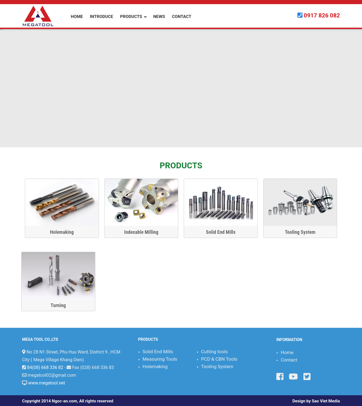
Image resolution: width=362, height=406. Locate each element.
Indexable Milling (141, 232)
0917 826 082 (322, 15)
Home (287, 352)
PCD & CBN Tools (219, 359)
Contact (289, 360)
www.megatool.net (46, 383)
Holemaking (62, 232)
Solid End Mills (220, 232)
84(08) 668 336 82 (45, 367)
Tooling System (300, 232)
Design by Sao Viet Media (316, 401)
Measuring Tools (160, 359)
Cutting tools (214, 351)
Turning (244, 305)
